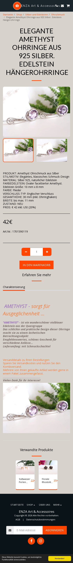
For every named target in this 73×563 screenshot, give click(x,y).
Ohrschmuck (58, 14)
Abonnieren (54, 530)
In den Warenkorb (36, 265)
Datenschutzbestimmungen (40, 519)
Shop (19, 14)
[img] (25, 467)
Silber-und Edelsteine (36, 14)
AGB (18, 519)
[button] (4, 6)
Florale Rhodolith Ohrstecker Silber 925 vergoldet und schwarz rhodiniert (48, 480)
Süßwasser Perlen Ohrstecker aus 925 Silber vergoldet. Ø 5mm (25, 480)
